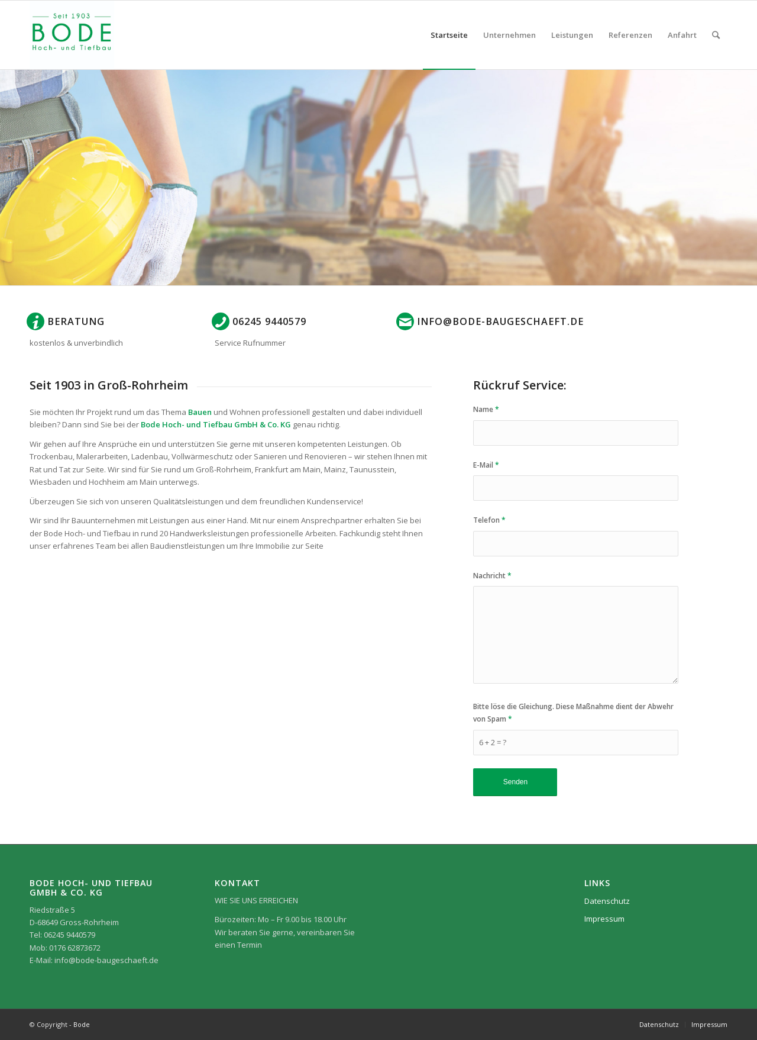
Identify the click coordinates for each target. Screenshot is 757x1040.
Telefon (489, 520)
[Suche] (715, 35)
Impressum (604, 918)
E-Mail (486, 465)
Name (486, 409)
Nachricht (492, 576)
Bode (81, 1024)
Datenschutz (607, 901)
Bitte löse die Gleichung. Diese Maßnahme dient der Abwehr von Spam (573, 712)
